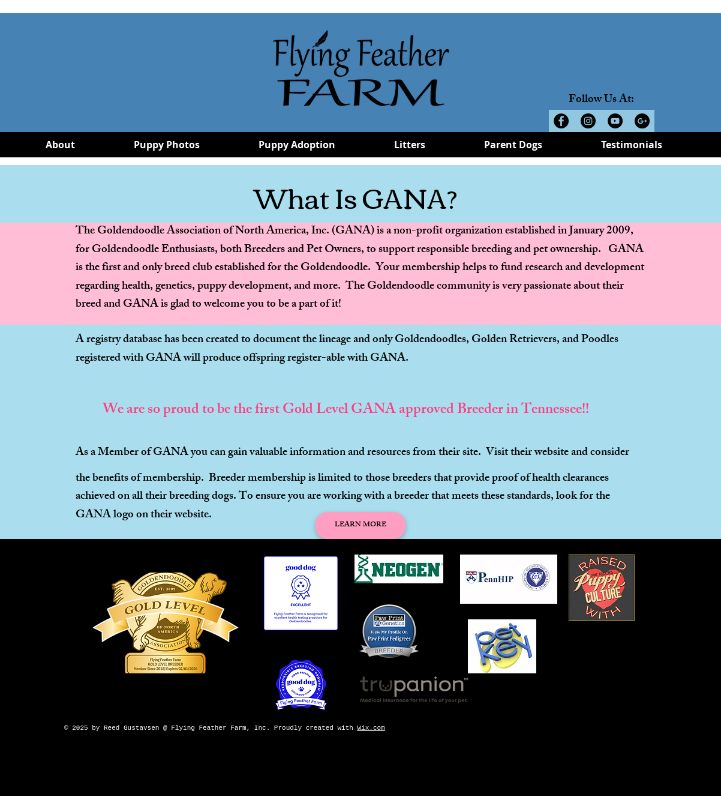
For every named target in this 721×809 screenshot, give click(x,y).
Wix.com (370, 728)
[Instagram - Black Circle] (588, 120)
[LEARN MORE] (360, 525)
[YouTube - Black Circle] (615, 120)
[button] (60, 148)
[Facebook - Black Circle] (561, 120)
